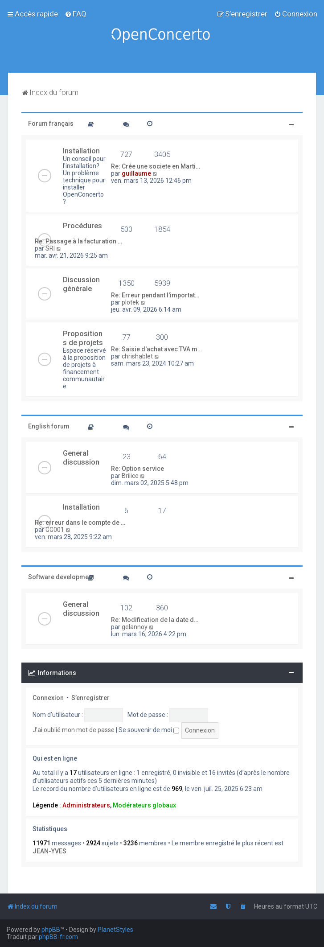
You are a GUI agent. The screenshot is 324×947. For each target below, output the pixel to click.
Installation (81, 150)
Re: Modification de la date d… (154, 619)
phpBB (50, 929)
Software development (61, 577)
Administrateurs (86, 805)
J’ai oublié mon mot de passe (74, 729)
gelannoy (135, 626)
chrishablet (137, 356)
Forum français (51, 123)
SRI (50, 248)
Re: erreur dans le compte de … (80, 522)
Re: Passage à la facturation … (78, 241)
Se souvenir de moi (149, 729)
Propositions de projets (83, 338)
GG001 (54, 529)
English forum (49, 426)
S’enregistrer (90, 697)
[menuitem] (75, 14)
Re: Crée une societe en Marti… (155, 166)
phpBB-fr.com (58, 936)
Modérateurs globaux (144, 805)
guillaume (136, 173)
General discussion (81, 457)
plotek (130, 302)
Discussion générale (81, 284)
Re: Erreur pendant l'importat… (155, 295)
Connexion (48, 697)
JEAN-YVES (49, 851)
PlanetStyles (115, 929)
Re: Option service (137, 468)
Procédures (82, 225)
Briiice (130, 475)
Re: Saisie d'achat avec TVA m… (156, 349)
